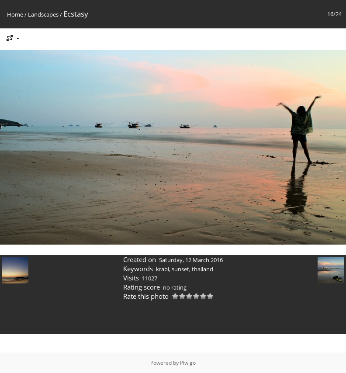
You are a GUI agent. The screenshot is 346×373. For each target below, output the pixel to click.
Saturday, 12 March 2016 (191, 260)
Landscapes (43, 14)
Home (15, 14)
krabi (162, 269)
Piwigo (188, 362)
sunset (180, 269)
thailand (202, 269)
